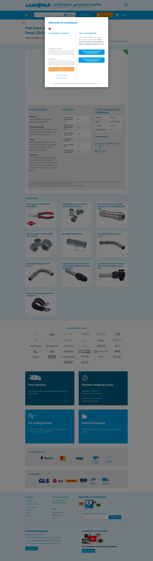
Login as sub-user (61, 75)
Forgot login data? (61, 78)
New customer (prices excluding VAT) (92, 52)
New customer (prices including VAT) (92, 60)
